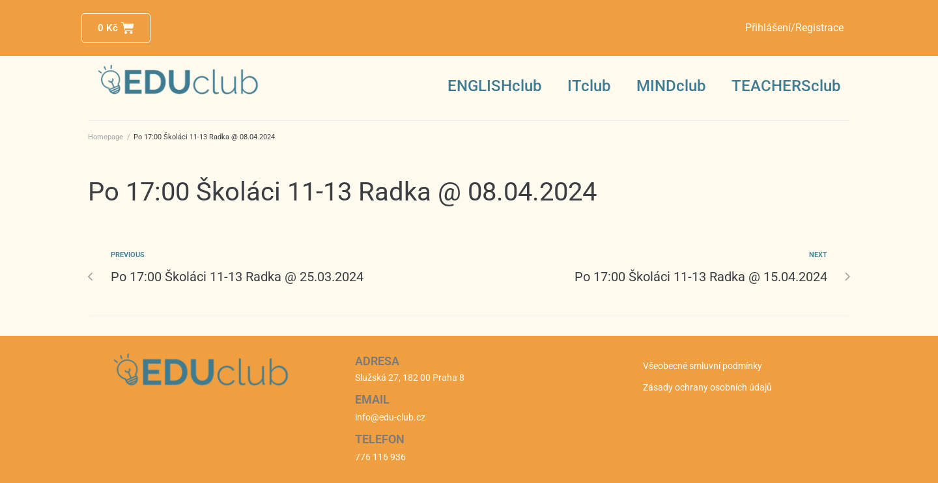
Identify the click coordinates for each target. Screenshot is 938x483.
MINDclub (670, 86)
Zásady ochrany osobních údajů (707, 387)
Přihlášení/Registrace (794, 27)
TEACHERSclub (786, 86)
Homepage (105, 137)
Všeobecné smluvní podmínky (702, 366)
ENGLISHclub (494, 86)
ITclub (588, 86)
